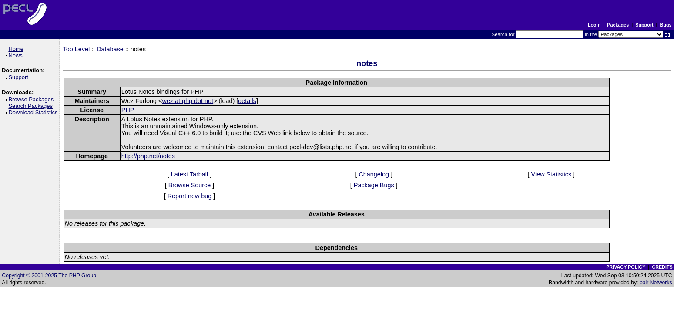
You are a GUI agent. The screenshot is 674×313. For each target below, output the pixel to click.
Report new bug (190, 196)
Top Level (76, 49)
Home (17, 49)
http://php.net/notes (148, 156)
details (247, 100)
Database (110, 49)
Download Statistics (34, 112)
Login (594, 24)
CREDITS (662, 267)
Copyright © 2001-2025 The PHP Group (49, 276)
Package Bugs (374, 185)
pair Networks (656, 283)
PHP (127, 110)
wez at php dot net (188, 100)
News (17, 55)
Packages (618, 24)
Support (644, 24)
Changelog (374, 174)
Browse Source (189, 185)
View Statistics (551, 174)
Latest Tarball (189, 174)
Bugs (666, 24)
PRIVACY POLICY (625, 267)
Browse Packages (32, 99)
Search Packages (32, 106)
